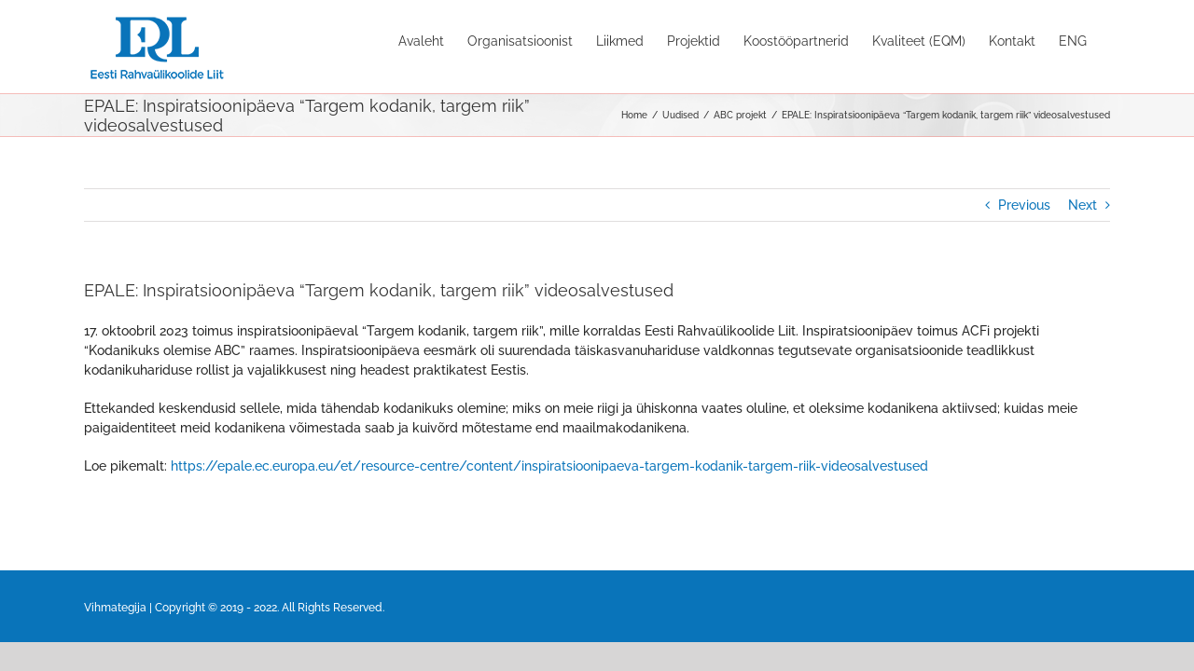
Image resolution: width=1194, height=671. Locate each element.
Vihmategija (115, 607)
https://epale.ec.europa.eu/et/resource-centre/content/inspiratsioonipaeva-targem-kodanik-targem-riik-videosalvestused (549, 466)
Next (1082, 205)
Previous (1024, 205)
